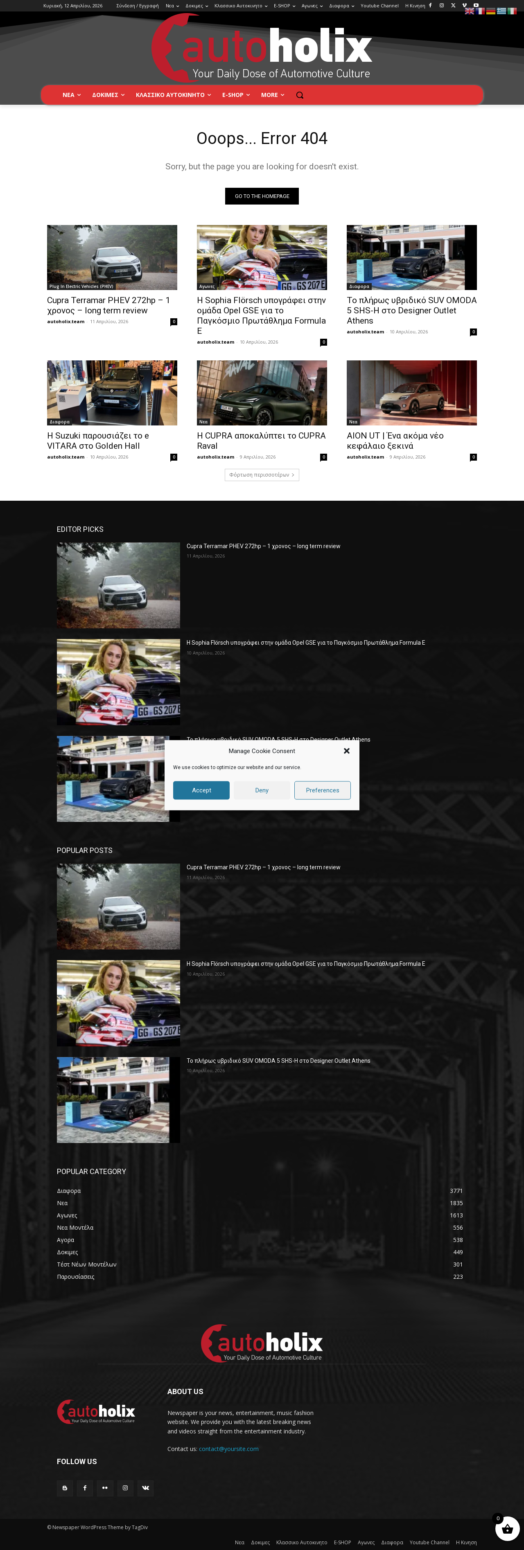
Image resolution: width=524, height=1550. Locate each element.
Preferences (322, 790)
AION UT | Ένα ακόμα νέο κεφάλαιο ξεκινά (395, 441)
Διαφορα (359, 286)
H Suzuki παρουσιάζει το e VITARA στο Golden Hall (98, 441)
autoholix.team (65, 321)
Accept (201, 790)
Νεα (203, 422)
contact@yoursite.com (229, 1449)
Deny (262, 790)
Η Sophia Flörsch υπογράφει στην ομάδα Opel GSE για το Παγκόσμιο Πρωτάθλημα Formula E (261, 315)
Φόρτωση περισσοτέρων (262, 474)
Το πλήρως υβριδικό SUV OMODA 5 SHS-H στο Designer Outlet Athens (412, 310)
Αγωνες (207, 286)
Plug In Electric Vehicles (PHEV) (81, 286)
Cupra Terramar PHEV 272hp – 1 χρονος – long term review (108, 305)
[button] (347, 751)
